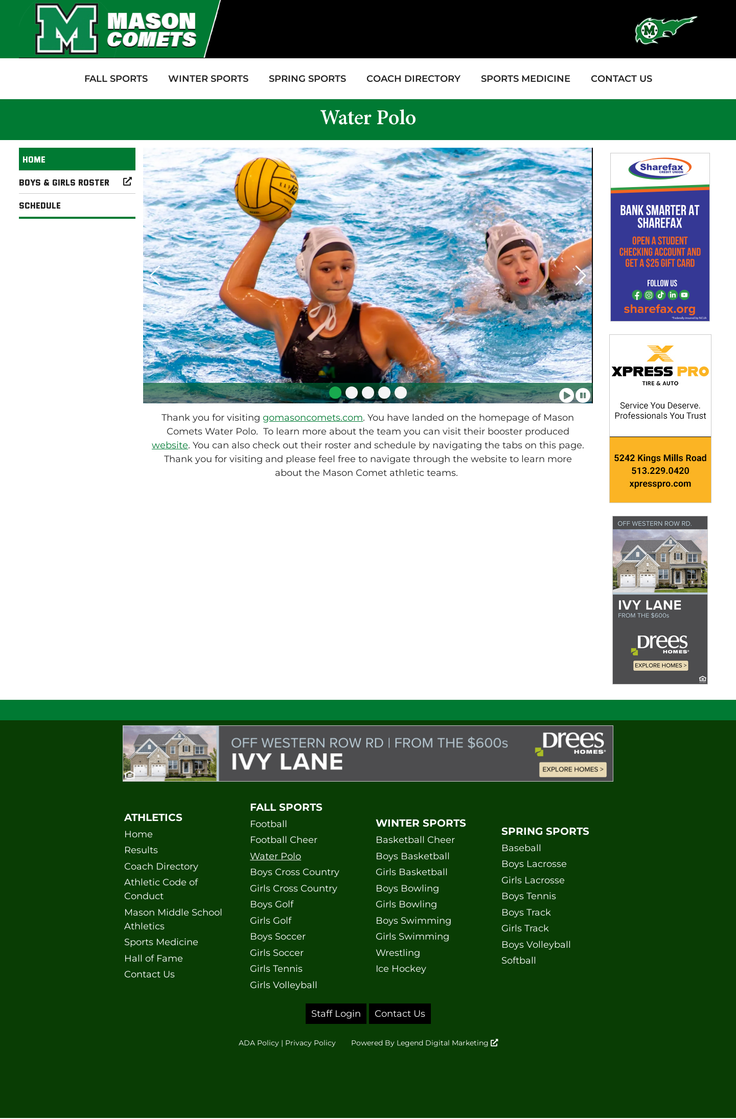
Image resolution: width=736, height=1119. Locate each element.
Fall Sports (116, 78)
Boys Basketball (413, 856)
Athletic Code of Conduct (161, 889)
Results (141, 850)
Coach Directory (413, 78)
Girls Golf (270, 920)
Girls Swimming (412, 936)
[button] (335, 392)
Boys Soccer (278, 936)
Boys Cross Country (294, 872)
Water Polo (275, 856)
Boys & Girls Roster (77, 182)
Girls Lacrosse (533, 880)
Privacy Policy (302, 1043)
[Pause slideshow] (583, 392)
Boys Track (526, 912)
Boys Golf (271, 904)
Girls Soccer (277, 952)
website (170, 445)
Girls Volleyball (283, 985)
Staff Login (336, 1013)
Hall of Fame (153, 958)
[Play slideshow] (566, 392)
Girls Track (525, 928)
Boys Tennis (528, 896)
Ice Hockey (401, 968)
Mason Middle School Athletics (173, 919)
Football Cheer (283, 840)
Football (268, 824)
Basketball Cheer (415, 840)
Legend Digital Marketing (454, 1043)
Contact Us (621, 78)
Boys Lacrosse (534, 864)
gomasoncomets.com (313, 417)
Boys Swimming (413, 920)
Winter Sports (208, 78)
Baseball (521, 848)
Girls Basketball (412, 872)
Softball (518, 960)
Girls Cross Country (293, 888)
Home (33, 159)
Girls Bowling (406, 904)
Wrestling (398, 952)
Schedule (40, 205)
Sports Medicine (525, 78)
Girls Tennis (276, 968)
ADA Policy (246, 1043)
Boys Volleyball (536, 944)
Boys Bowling (407, 888)
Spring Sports (307, 78)
